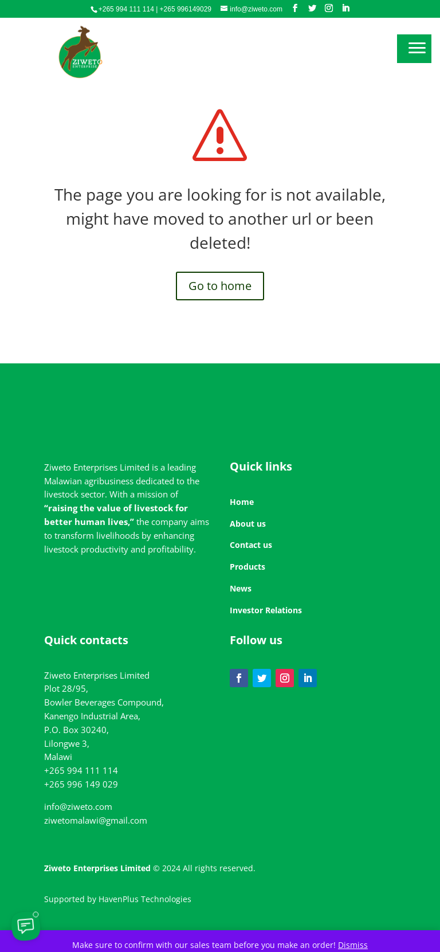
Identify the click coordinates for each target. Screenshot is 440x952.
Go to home (220, 285)
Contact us (251, 544)
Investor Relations (266, 610)
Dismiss (353, 944)
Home (242, 501)
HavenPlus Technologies (145, 899)
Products (247, 566)
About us (248, 523)
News (241, 588)
